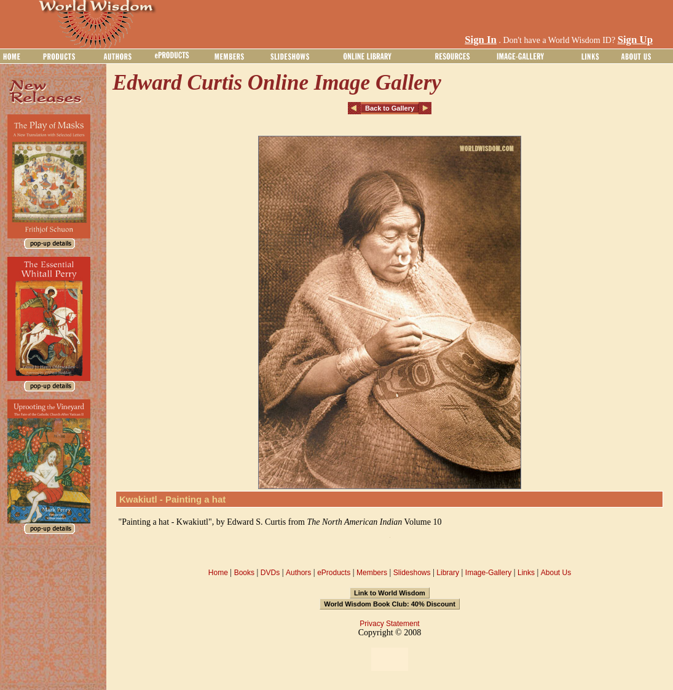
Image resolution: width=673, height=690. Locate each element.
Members (371, 572)
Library (447, 572)
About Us (556, 572)
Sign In (481, 39)
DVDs (270, 572)
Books (244, 572)
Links (526, 572)
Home (218, 572)
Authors (298, 572)
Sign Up (635, 39)
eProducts (333, 572)
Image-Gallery (488, 572)
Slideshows (412, 572)
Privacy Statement (389, 623)
